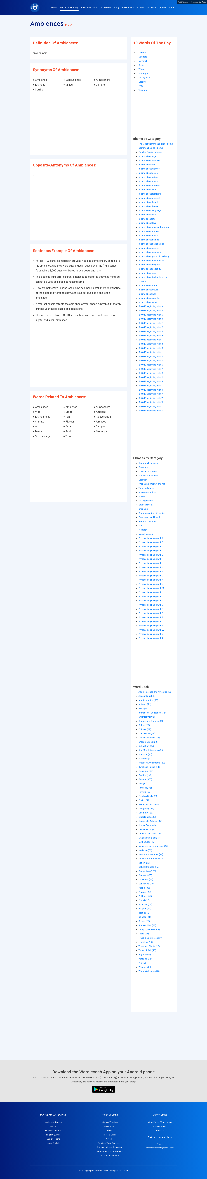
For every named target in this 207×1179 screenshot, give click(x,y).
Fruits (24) (143, 800)
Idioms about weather (149, 298)
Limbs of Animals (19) (149, 833)
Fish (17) (142, 783)
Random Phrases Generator (110, 1151)
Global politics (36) (147, 817)
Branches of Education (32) (152, 712)
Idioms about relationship (151, 260)
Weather (142, 529)
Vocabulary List (89, 8)
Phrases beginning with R (150, 609)
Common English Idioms (150, 148)
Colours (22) (144, 729)
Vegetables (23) (146, 954)
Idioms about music (148, 235)
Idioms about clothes (149, 168)
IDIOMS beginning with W (150, 398)
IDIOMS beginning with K (150, 348)
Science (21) (144, 917)
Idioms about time (147, 285)
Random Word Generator (109, 1143)
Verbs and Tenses (53, 1122)
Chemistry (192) (146, 716)
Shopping (143, 509)
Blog (116, 8)
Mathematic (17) (146, 842)
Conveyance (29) (146, 733)
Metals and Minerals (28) (150, 854)
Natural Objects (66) (148, 867)
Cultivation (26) (146, 746)
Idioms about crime (148, 177)
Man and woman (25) (149, 837)
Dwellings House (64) (149, 767)
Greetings (143, 467)
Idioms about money (148, 231)
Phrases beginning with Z (150, 638)
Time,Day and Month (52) (150, 929)
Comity (142, 52)
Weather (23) (145, 967)
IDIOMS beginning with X (150, 402)
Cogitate (142, 56)
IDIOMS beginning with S (150, 381)
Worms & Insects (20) (149, 971)
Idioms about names (148, 239)
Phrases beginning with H (150, 567)
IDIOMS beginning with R (150, 377)
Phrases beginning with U (150, 621)
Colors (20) (144, 725)
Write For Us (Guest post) (160, 1122)
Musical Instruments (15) (151, 858)
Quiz (171, 8)
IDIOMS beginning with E (150, 323)
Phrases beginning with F (150, 559)
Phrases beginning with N (150, 592)
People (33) (144, 887)
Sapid (141, 65)
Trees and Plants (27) (149, 946)
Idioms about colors (148, 173)
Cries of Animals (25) (149, 737)
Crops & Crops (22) (148, 742)
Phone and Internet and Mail (152, 484)
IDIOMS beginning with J (150, 344)
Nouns (53, 1126)
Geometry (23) (145, 812)
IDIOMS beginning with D (150, 319)
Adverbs (110, 1139)
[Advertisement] (78, 123)
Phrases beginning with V (150, 625)
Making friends (145, 500)
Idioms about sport (147, 273)
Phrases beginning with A (150, 538)
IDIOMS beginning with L (150, 352)
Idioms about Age (147, 156)
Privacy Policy (159, 1126)
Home (54, 8)
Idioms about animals (149, 160)
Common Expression (148, 463)
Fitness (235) (145, 787)
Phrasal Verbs (109, 1135)
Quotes (162, 8)
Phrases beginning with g (150, 563)
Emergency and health (149, 517)
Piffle (140, 86)
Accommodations (147, 492)
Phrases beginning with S (150, 613)
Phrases (151, 8)
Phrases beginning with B (150, 542)
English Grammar (53, 1131)
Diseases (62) (145, 758)
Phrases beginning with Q (151, 604)
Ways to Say (110, 1126)
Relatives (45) (145, 904)
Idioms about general (149, 198)
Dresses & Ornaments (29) (151, 762)
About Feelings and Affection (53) (155, 692)
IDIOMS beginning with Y (150, 406)
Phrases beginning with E (150, 554)
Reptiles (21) (144, 912)
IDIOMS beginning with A (150, 306)
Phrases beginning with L (150, 584)
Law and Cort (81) (147, 829)
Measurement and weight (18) (153, 846)
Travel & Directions (147, 471)
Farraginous (144, 77)
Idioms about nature (148, 248)
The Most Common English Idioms (155, 143)
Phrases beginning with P (150, 600)
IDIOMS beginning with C (150, 314)
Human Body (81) (147, 825)
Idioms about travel (148, 289)
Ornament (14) (145, 879)
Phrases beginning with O (151, 596)
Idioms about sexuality (149, 269)
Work (141, 525)
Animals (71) (144, 704)
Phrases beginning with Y (150, 634)
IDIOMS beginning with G (150, 331)
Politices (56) (145, 896)
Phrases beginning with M (151, 588)
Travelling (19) (145, 942)
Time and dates (146, 488)
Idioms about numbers (149, 252)
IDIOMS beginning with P (150, 369)
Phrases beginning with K (150, 579)
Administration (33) (148, 700)
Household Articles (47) (150, 821)
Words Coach (102, 1171)
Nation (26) (144, 862)
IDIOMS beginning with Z (150, 410)
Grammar (106, 8)
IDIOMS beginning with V (150, 394)
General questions (147, 521)
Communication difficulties (151, 513)
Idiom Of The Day (110, 1122)
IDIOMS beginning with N (150, 360)
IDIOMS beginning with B (150, 310)
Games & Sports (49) (148, 804)
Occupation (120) (147, 871)
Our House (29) (146, 883)
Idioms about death (148, 181)
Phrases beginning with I (150, 571)
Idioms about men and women (153, 227)
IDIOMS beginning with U (150, 389)
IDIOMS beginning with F (150, 327)
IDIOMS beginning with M (150, 356)
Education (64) (145, 771)
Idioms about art (146, 164)
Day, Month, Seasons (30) (151, 750)
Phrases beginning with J (150, 575)
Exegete (142, 81)
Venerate (142, 90)
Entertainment (145, 504)
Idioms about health (148, 202)
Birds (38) (143, 708)
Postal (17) (144, 900)
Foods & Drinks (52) (148, 796)
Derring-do (143, 73)
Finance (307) (145, 779)
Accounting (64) (146, 696)
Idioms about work (147, 302)
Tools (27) (143, 933)
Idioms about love (147, 223)
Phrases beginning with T (150, 617)
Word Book (128, 8)
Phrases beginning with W (151, 630)
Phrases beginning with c (150, 546)
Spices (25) (144, 921)
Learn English (53, 1143)
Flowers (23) (144, 792)
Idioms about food (147, 189)
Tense (110, 1131)
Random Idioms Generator (109, 1147)
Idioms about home (148, 206)
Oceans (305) (145, 875)
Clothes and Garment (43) (151, 721)
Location (142, 479)
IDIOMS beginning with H (150, 335)
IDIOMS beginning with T (150, 385)
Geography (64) (146, 808)
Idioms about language (149, 210)
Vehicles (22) (145, 958)
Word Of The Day (69, 8)
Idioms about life (146, 219)
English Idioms (53, 1139)
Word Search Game (110, 1156)
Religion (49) (144, 908)
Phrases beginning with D (150, 550)
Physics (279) (145, 892)
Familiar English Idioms (150, 152)
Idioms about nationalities (151, 243)
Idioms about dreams (149, 185)
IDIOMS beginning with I (150, 339)
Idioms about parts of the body (153, 256)
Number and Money (148, 475)
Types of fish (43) (147, 950)
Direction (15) (145, 754)
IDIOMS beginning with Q (150, 373)
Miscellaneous (145, 534)
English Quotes (53, 1135)
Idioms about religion (149, 264)
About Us (160, 1131)
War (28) (142, 962)
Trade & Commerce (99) (150, 938)
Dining (141, 496)
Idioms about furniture (149, 193)
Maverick (142, 61)
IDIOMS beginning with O (150, 364)
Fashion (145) (145, 775)
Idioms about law (147, 214)
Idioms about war (147, 294)
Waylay (141, 69)
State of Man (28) (147, 925)
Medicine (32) (145, 850)
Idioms (140, 8)
